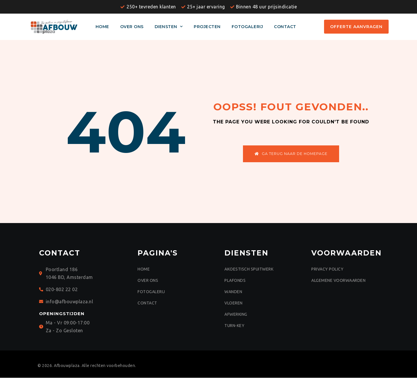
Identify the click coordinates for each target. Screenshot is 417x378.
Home (102, 26)
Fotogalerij (247, 26)
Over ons (132, 26)
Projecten (207, 26)
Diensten (169, 26)
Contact (285, 26)
